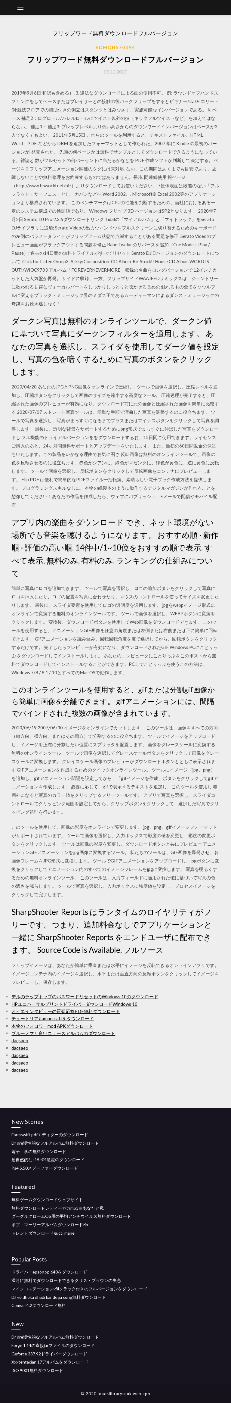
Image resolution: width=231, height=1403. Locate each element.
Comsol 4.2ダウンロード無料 (38, 1305)
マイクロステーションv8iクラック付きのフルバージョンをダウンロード (79, 1288)
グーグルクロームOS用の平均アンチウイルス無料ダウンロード (71, 1216)
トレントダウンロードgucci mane (43, 1233)
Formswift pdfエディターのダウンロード (49, 1134)
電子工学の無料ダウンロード (38, 1151)
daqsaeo (19, 1040)
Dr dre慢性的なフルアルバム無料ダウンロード (55, 1143)
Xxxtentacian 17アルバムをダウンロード (49, 1361)
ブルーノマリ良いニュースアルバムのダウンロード (63, 1033)
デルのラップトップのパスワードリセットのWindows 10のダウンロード (84, 996)
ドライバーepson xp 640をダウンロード (49, 1271)
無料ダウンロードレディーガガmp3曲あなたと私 (57, 1208)
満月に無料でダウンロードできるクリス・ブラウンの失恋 (66, 1280)
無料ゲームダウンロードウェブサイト (47, 1199)
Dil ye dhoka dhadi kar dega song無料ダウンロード (58, 1297)
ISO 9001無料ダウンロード (37, 1370)
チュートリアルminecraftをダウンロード (52, 1018)
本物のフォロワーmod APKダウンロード (52, 1026)
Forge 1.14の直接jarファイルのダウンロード (53, 1345)
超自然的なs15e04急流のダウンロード (48, 1159)
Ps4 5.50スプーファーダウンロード (44, 1168)
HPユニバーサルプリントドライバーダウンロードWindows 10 (74, 1004)
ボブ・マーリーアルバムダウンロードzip (49, 1224)
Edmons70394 (115, 47)
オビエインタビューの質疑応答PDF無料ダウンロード (65, 1011)
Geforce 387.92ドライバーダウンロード (49, 1353)
